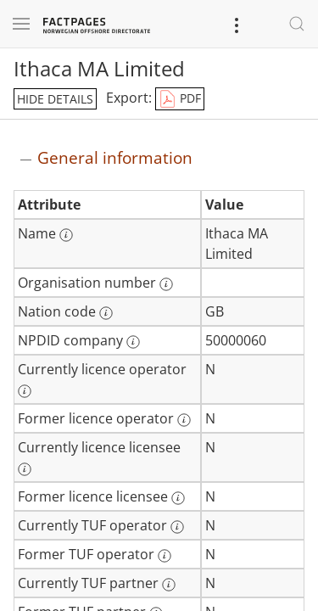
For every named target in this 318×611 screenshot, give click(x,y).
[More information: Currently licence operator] (24, 391)
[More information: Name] (66, 235)
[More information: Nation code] (106, 313)
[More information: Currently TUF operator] (177, 527)
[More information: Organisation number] (166, 284)
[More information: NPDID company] (133, 342)
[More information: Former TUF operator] (164, 556)
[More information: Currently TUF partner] (169, 584)
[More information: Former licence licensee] (178, 498)
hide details (55, 99)
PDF (180, 99)
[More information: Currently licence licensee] (24, 469)
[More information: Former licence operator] (184, 420)
